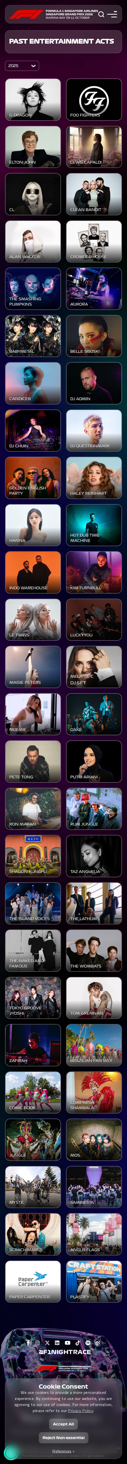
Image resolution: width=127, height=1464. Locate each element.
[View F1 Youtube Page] (67, 1343)
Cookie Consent (63, 1386)
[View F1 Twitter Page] (47, 1343)
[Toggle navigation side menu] (111, 14)
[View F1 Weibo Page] (98, 1343)
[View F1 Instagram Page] (37, 1343)
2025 (13, 66)
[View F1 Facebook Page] (28, 1343)
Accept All (63, 1424)
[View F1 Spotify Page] (88, 1343)
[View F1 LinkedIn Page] (57, 1343)
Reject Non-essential (64, 1438)
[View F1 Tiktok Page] (78, 1343)
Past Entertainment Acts (61, 42)
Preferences (61, 1451)
